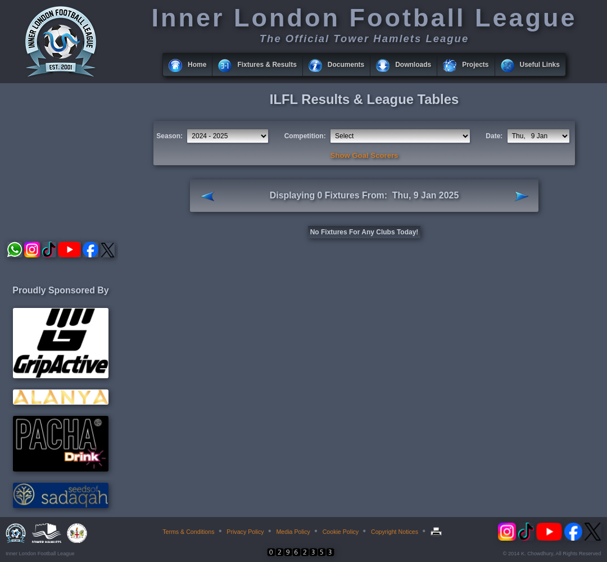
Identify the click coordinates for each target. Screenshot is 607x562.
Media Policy (293, 531)
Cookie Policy (341, 531)
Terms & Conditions (188, 531)
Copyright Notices (394, 531)
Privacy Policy (245, 531)
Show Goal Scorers (364, 155)
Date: (494, 136)
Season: (169, 136)
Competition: (305, 136)
